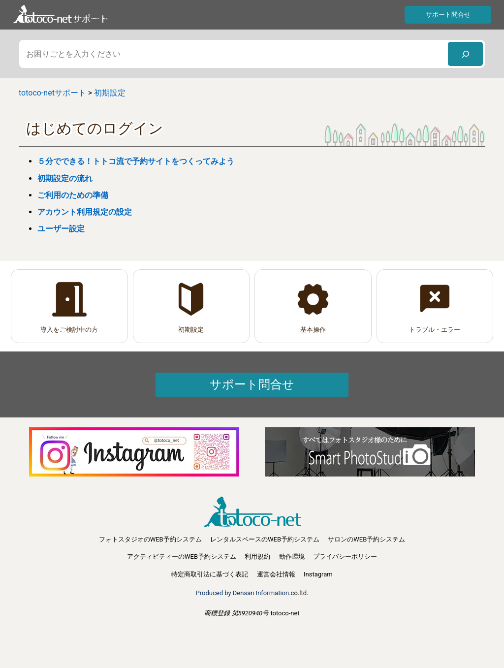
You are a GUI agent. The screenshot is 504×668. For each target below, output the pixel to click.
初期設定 (191, 329)
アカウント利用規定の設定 (88, 212)
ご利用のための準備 (72, 195)
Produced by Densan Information (242, 593)
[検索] (465, 54)
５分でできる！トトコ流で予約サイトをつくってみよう (135, 161)
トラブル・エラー (434, 329)
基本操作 (313, 329)
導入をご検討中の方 (69, 329)
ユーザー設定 (61, 228)
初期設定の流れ (65, 178)
